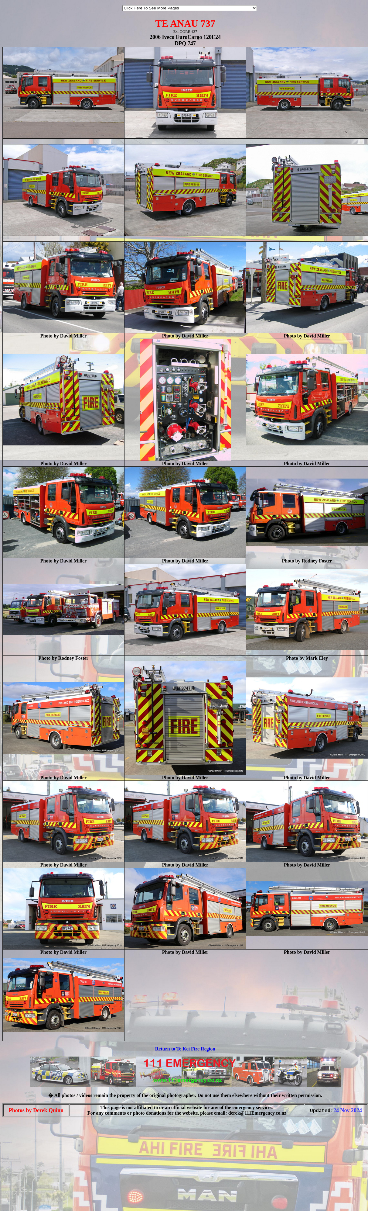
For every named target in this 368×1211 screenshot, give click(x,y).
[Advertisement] (20, 1198)
